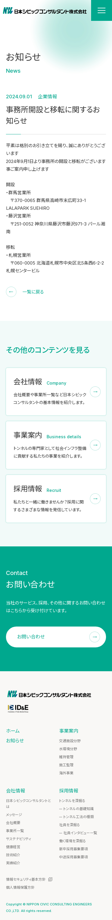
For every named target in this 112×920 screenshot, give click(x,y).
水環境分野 (68, 749)
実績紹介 (13, 863)
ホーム (13, 731)
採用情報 (68, 791)
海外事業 (66, 773)
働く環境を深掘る (72, 841)
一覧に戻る (33, 292)
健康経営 (13, 847)
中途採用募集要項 (73, 857)
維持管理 (66, 757)
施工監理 (66, 765)
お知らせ (15, 741)
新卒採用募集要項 (73, 849)
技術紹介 (13, 855)
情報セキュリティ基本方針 (26, 879)
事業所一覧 (15, 831)
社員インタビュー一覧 (80, 833)
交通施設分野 (70, 741)
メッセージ (14, 814)
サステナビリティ (18, 839)
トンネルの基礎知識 (78, 808)
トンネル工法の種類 (78, 817)
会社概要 (13, 822)
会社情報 (15, 791)
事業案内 (68, 731)
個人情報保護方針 (20, 887)
